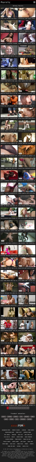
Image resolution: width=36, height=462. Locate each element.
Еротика (19, 446)
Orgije (13, 436)
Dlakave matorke (9, 439)
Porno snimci (31, 429)
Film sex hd (7, 436)
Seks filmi (12, 443)
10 (26, 408)
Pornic (13, 458)
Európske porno (27, 432)
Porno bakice (18, 439)
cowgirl (15, 416)
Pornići (32, 443)
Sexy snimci (7, 434)
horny (32, 416)
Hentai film (25, 446)
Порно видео (5, 443)
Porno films (20, 443)
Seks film (20, 434)
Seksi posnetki (28, 436)
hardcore (26, 416)
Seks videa (23, 441)
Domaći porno (15, 441)
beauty (3, 416)
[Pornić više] (34, 2)
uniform (29, 419)
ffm (21, 416)
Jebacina (14, 434)
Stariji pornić (6, 441)
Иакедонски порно (6, 429)
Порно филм (30, 441)
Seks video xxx (28, 434)
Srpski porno (20, 436)
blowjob (9, 416)
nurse (6, 419)
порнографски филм (9, 432)
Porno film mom (27, 439)
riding (11, 419)
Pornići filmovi (16, 429)
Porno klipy (19, 432)
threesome (23, 419)
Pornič (26, 443)
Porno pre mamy (11, 446)
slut (17, 419)
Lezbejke (24, 429)
